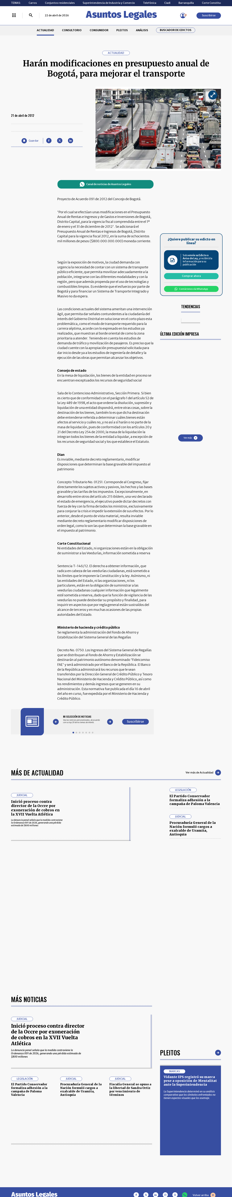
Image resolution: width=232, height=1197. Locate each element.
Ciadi (167, 3)
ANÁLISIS (142, 30)
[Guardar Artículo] (30, 141)
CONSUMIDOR (99, 30)
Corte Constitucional (215, 3)
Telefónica (149, 3)
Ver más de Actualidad (203, 772)
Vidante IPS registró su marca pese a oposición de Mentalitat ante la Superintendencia (190, 1081)
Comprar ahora (191, 276)
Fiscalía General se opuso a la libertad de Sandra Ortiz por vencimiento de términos (130, 1089)
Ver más (190, 438)
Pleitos (170, 1052)
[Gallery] (83, 719)
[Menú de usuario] (183, 15)
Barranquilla (186, 3)
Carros (33, 3)
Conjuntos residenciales (60, 3)
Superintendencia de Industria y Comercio (109, 3)
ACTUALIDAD (45, 30)
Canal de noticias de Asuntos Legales (105, 184)
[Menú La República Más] (14, 15)
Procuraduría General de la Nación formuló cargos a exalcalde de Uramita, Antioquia (192, 828)
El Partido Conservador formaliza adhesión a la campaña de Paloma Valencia (194, 800)
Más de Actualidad (37, 772)
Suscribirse (209, 15)
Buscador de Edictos (175, 30)
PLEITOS (122, 30)
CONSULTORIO (72, 30)
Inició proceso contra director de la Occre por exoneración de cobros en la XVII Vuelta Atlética (35, 808)
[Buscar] (31, 15)
